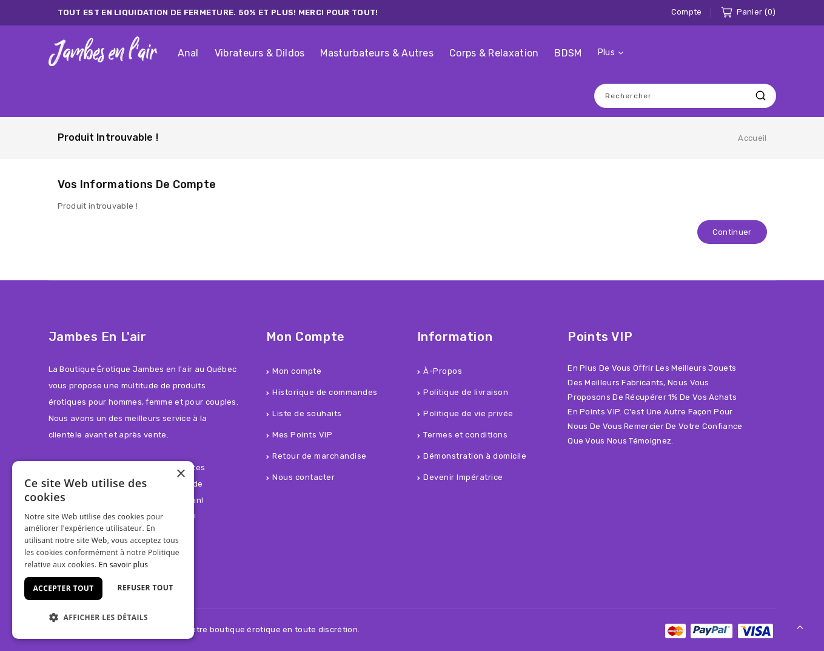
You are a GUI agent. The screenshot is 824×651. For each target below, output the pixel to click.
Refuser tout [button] (145, 587)
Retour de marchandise (319, 455)
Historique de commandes (325, 392)
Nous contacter (303, 477)
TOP (800, 627)
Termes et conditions (465, 434)
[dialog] (103, 550)
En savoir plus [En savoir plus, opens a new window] (123, 564)
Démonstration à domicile (474, 455)
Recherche (761, 95)
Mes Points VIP (302, 434)
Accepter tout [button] (63, 588)
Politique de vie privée (468, 413)
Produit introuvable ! (108, 137)
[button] (103, 617)
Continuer (732, 232)
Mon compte (296, 371)
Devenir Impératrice (463, 477)
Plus (606, 52)
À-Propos (442, 371)
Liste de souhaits (307, 413)
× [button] (180, 474)
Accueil (752, 138)
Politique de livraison (465, 392)
